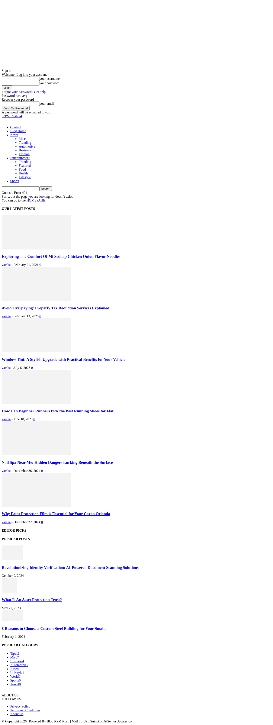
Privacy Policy (20, 706)
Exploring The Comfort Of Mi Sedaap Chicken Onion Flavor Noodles (61, 256)
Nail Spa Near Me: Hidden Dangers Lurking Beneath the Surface (57, 462)
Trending (25, 142)
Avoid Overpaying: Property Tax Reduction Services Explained (55, 308)
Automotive (27, 146)
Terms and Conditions (25, 710)
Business (25, 150)
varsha (6, 265)
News (14, 135)
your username (49, 78)
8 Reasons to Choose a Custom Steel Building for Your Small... (54, 628)
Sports (14, 181)
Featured (25, 165)
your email (46, 103)
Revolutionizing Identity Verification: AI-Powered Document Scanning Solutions (70, 567)
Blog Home (18, 131)
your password (49, 83)
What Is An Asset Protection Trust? (32, 599)
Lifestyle (25, 177)
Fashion (24, 154)
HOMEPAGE (35, 200)
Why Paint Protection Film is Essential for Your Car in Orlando (56, 514)
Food (22, 169)
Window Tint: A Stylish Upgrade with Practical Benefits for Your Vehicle (63, 359)
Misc (22, 139)
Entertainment (20, 158)
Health (23, 173)
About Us (16, 714)
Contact (15, 127)
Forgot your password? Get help (24, 92)
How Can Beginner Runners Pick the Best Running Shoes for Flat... (59, 411)
